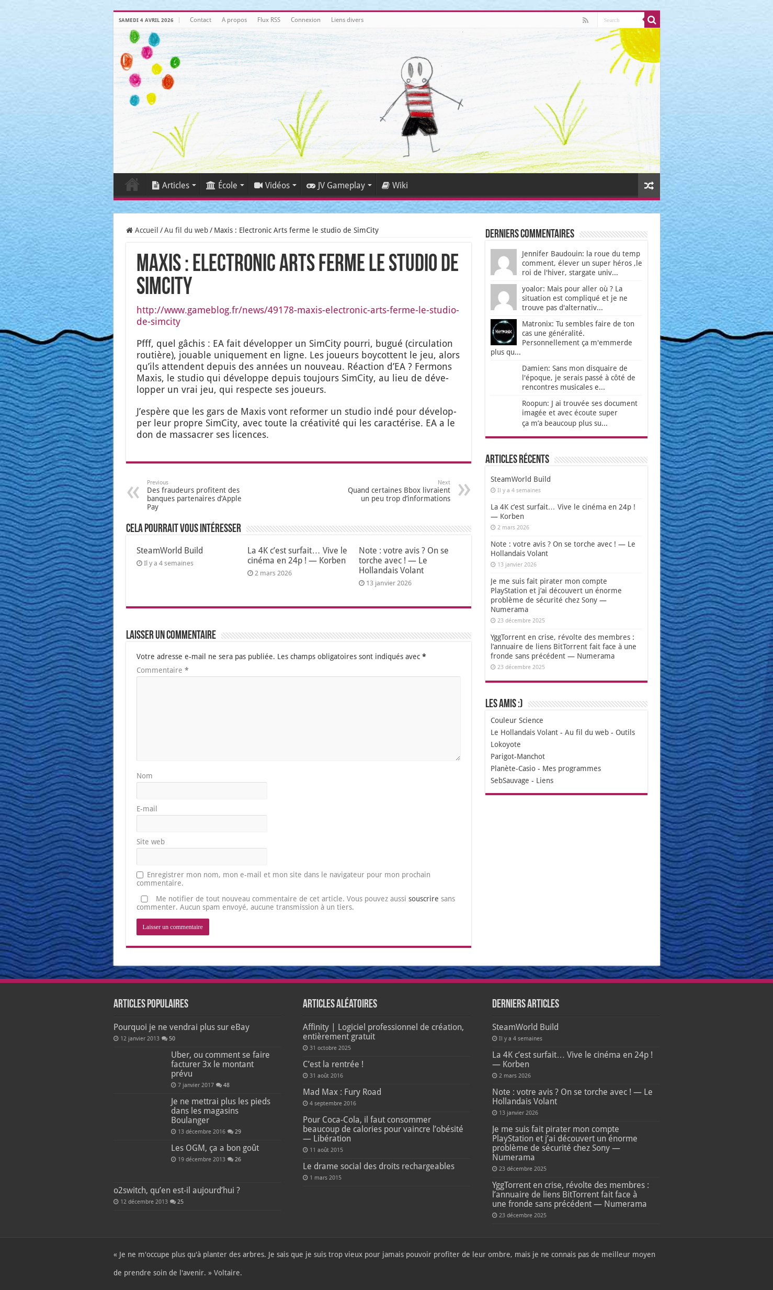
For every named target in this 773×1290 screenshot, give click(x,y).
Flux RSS (268, 20)
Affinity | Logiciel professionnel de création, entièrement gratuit (383, 1032)
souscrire (423, 899)
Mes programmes (571, 768)
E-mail (147, 809)
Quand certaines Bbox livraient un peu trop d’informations (396, 491)
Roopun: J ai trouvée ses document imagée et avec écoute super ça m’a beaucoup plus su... (580, 413)
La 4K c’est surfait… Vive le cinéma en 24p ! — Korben (297, 555)
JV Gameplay (335, 185)
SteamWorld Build (170, 551)
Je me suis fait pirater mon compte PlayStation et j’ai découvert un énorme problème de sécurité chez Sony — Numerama (565, 1143)
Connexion (306, 20)
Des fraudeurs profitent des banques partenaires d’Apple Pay (200, 495)
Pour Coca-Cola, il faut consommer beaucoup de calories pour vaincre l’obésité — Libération (383, 1129)
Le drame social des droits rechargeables (378, 1166)
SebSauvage (510, 780)
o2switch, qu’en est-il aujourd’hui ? (176, 1190)
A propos (234, 20)
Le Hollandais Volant (524, 732)
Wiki (395, 185)
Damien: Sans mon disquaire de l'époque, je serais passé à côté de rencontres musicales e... (578, 377)
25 (180, 1201)
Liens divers (347, 20)
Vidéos (272, 185)
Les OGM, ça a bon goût (215, 1148)
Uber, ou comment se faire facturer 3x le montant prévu (220, 1064)
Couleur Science (517, 720)
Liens (544, 780)
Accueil (132, 184)
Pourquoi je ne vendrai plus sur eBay (181, 1027)
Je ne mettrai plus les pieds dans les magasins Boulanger (220, 1110)
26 (238, 1159)
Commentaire (163, 670)
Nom (145, 776)
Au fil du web (186, 230)
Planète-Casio (513, 768)
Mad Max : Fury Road (342, 1092)
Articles (170, 185)
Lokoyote (506, 744)
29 (238, 1131)
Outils (625, 732)
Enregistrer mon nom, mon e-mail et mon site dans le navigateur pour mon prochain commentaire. (283, 878)
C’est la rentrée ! (333, 1064)
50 (172, 1038)
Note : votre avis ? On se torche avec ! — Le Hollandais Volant (404, 560)
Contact (200, 20)
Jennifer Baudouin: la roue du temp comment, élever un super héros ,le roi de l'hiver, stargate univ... (582, 263)
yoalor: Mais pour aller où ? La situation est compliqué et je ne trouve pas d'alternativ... (575, 298)
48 (226, 1085)
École (221, 185)
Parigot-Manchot (518, 756)
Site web (151, 842)
